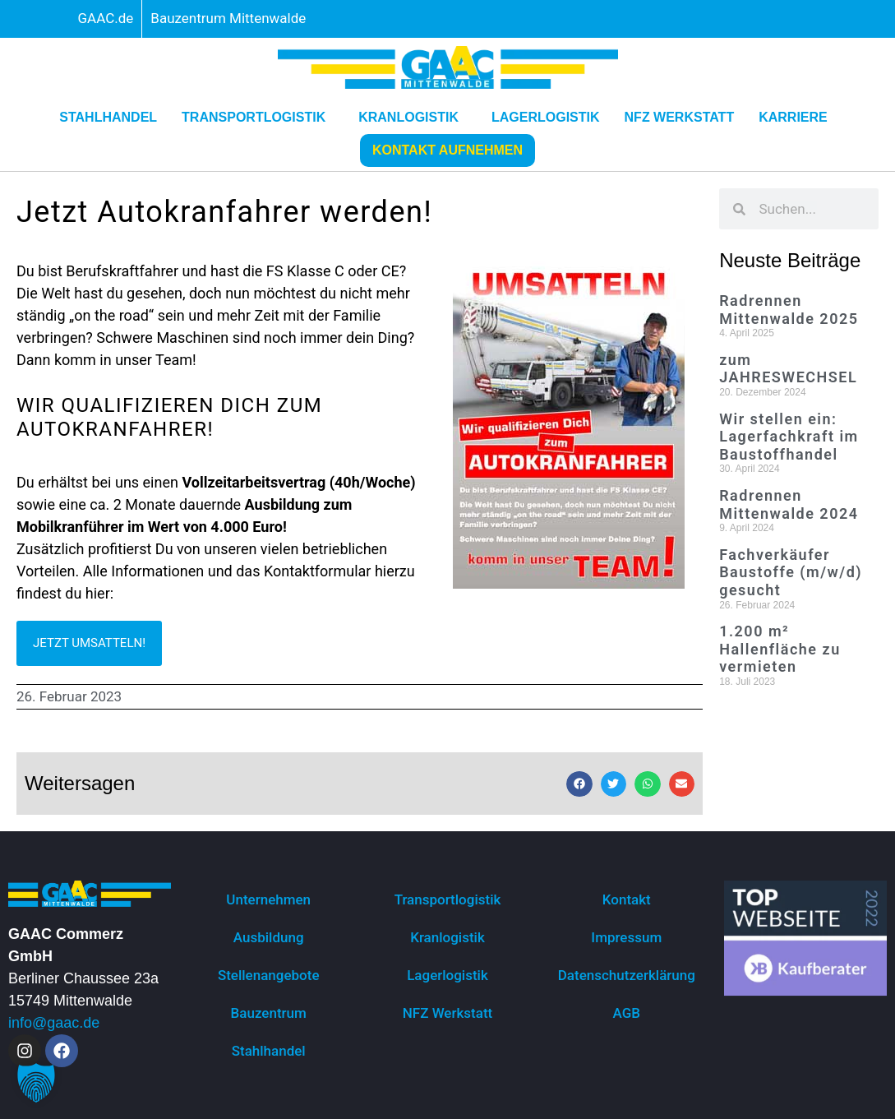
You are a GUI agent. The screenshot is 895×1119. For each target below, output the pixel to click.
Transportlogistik (258, 117)
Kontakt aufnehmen (447, 150)
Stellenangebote (269, 975)
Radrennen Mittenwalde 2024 (788, 504)
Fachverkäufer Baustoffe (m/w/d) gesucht (790, 572)
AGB (626, 1013)
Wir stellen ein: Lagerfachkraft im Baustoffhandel (789, 436)
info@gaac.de (53, 1023)
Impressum (626, 937)
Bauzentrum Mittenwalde (228, 18)
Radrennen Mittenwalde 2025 (788, 309)
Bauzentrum (269, 1013)
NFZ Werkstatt (680, 117)
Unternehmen (268, 899)
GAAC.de (106, 18)
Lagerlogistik (545, 117)
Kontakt (626, 899)
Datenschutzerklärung (626, 975)
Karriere (797, 117)
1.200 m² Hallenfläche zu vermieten (780, 648)
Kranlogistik (412, 117)
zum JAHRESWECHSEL (788, 368)
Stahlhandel (108, 117)
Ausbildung (268, 937)
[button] (579, 784)
